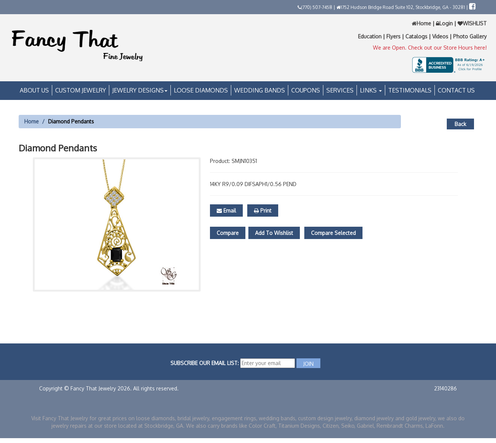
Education (370, 36)
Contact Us (456, 90)
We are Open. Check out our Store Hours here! (430, 47)
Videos (441, 36)
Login (444, 23)
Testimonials (409, 90)
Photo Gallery (470, 36)
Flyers (394, 36)
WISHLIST (471, 23)
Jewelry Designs (139, 90)
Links (371, 90)
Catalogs (417, 36)
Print (262, 210)
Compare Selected (333, 233)
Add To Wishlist (274, 233)
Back (460, 124)
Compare (228, 233)
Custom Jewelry (80, 90)
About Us (34, 90)
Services (340, 90)
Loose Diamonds (201, 90)
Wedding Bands (259, 90)
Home (422, 23)
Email (226, 210)
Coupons (305, 90)
